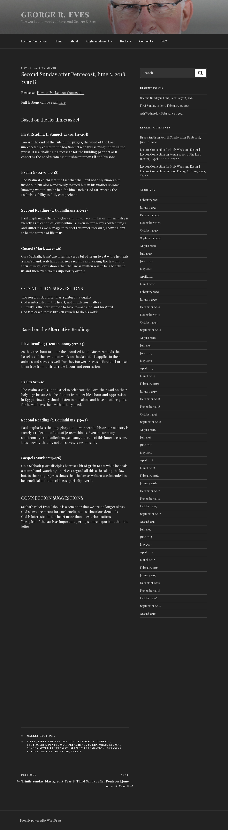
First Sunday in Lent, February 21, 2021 (164, 106)
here (62, 102)
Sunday (32, 751)
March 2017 (147, 560)
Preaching (77, 744)
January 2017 (148, 575)
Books (126, 41)
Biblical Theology (78, 741)
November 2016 (150, 591)
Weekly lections (41, 735)
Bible (31, 741)
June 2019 (146, 353)
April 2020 (146, 276)
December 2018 (150, 399)
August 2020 (148, 246)
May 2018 (146, 453)
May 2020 (146, 269)
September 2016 (150, 606)
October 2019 (149, 322)
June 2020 (146, 261)
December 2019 (150, 307)
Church (103, 741)
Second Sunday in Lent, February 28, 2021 (166, 98)
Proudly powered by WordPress (40, 820)
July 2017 (145, 529)
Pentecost (57, 744)
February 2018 (149, 476)
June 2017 (146, 537)
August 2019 (148, 338)
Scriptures (97, 744)
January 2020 (148, 299)
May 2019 (146, 361)
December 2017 (150, 491)
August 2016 (148, 613)
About (74, 41)
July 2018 (146, 437)
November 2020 (150, 223)
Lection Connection (34, 41)
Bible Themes (49, 741)
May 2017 (146, 544)
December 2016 (150, 583)
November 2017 (150, 499)
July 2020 (146, 253)
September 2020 (150, 238)
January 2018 (148, 483)
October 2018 (149, 414)
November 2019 (150, 315)
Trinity (46, 751)
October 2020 (149, 230)
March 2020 (147, 284)
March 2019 (147, 376)
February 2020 (149, 292)
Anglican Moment (99, 41)
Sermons (114, 748)
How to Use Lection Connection (60, 92)
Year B (76, 751)
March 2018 (147, 468)
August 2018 (148, 430)
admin (51, 68)
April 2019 (146, 368)
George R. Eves (55, 14)
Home (58, 41)
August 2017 (147, 521)
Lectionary (36, 744)
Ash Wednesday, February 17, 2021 (161, 113)
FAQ (164, 41)
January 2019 (148, 391)
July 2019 (146, 345)
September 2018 (150, 422)
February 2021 (149, 200)
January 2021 (148, 207)
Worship (62, 751)
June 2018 (146, 445)
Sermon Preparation (87, 748)
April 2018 (146, 460)
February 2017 (149, 568)
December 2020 (150, 215)
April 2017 (146, 552)
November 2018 (150, 407)
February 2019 (149, 384)
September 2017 (150, 514)
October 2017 (148, 506)
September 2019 (150, 330)
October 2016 (149, 598)
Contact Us (146, 41)
